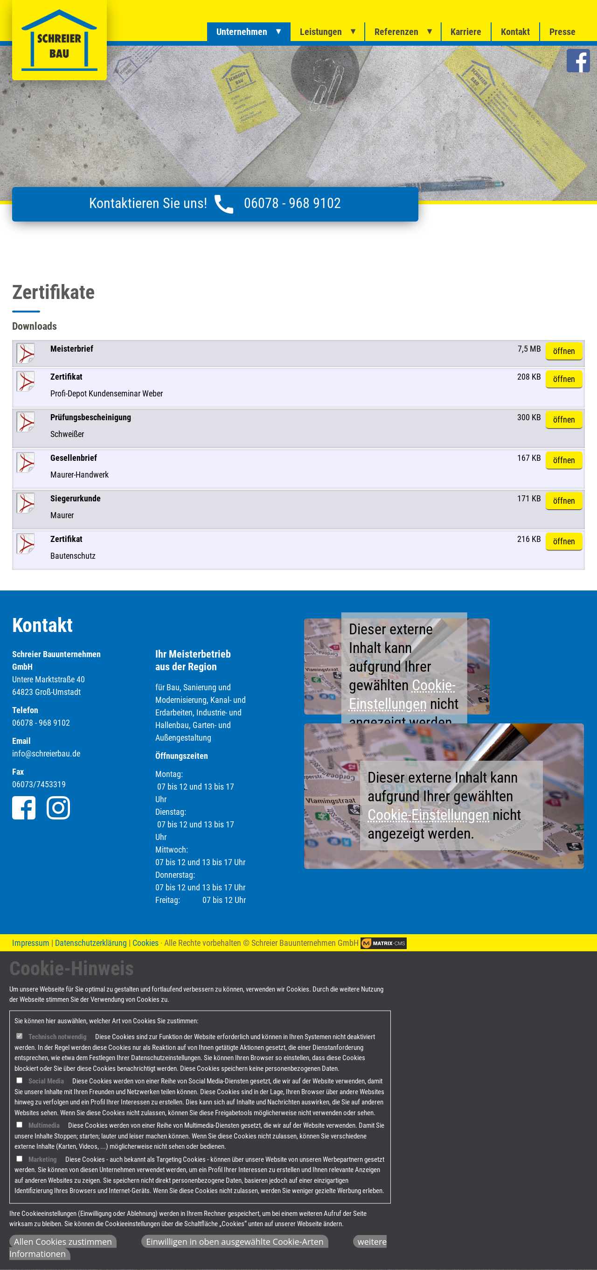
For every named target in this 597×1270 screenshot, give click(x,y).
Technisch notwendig (57, 1037)
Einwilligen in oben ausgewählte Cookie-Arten (235, 1241)
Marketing (42, 1159)
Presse (562, 31)
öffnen (564, 351)
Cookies (145, 943)
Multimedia (44, 1125)
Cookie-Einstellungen (428, 815)
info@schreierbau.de (46, 753)
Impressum (30, 943)
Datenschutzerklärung (91, 943)
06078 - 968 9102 (292, 203)
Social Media (46, 1081)
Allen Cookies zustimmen (63, 1241)
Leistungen (321, 31)
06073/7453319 (39, 784)
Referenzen (396, 31)
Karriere (466, 31)
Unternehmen (241, 31)
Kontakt (515, 31)
